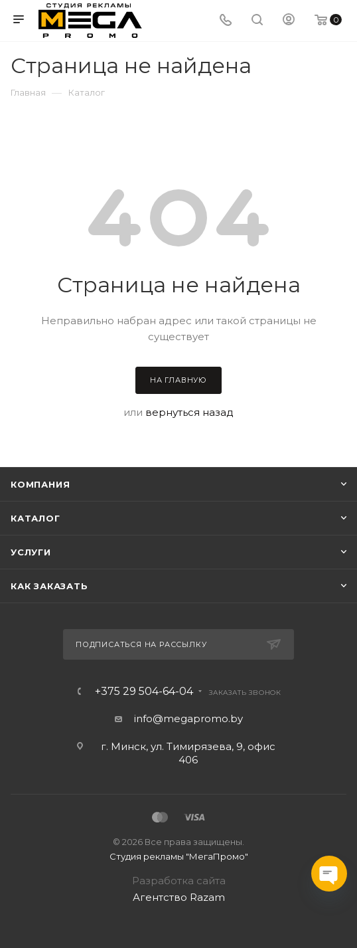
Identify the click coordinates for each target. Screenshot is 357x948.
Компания (40, 484)
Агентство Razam (179, 897)
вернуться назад (189, 412)
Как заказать (49, 586)
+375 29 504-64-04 (144, 691)
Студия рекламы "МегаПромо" (178, 856)
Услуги (31, 552)
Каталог (35, 518)
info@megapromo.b (186, 718)
